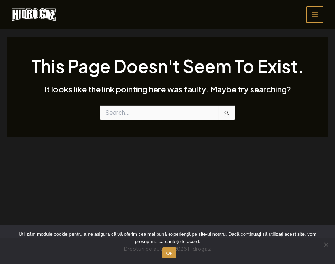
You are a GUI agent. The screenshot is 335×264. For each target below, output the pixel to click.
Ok (169, 253)
